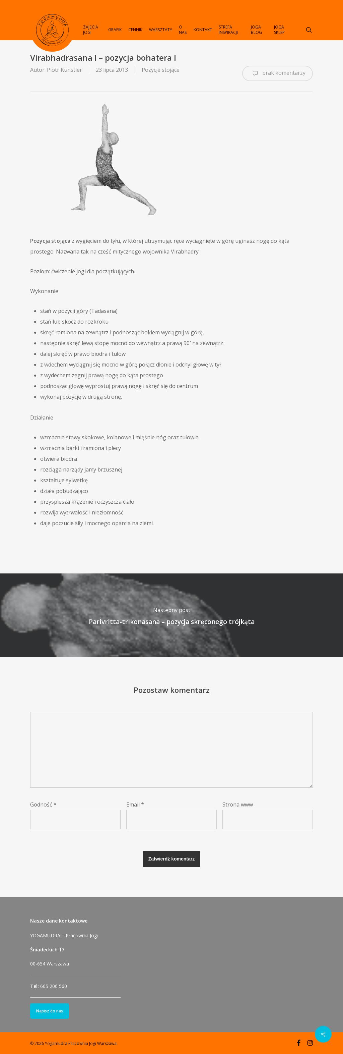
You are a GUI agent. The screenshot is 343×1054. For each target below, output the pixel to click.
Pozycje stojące (161, 69)
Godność (43, 804)
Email (135, 804)
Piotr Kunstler (64, 69)
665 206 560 (53, 986)
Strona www (237, 804)
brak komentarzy (277, 73)
